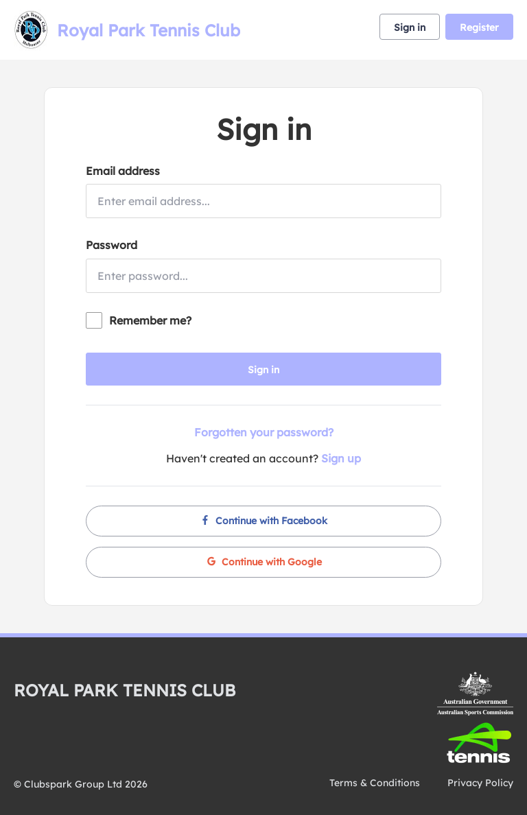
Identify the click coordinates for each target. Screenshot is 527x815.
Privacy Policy (480, 783)
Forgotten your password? (263, 432)
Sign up (341, 458)
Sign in (409, 27)
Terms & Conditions (374, 783)
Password (111, 245)
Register (479, 27)
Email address (123, 171)
